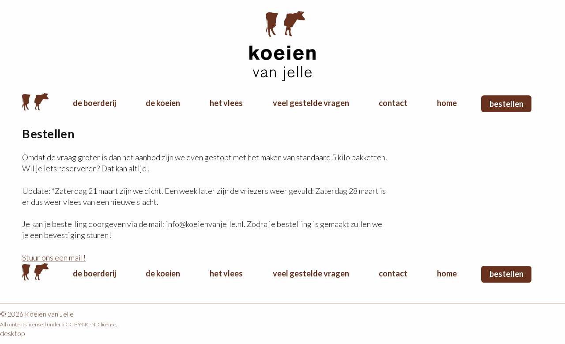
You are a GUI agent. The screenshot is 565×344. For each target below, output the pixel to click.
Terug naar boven (518, 24)
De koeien (163, 103)
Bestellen (507, 104)
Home (35, 101)
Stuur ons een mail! (54, 257)
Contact (393, 103)
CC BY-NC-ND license (90, 324)
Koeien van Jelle (282, 46)
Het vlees (226, 103)
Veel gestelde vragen (311, 103)
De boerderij (94, 103)
